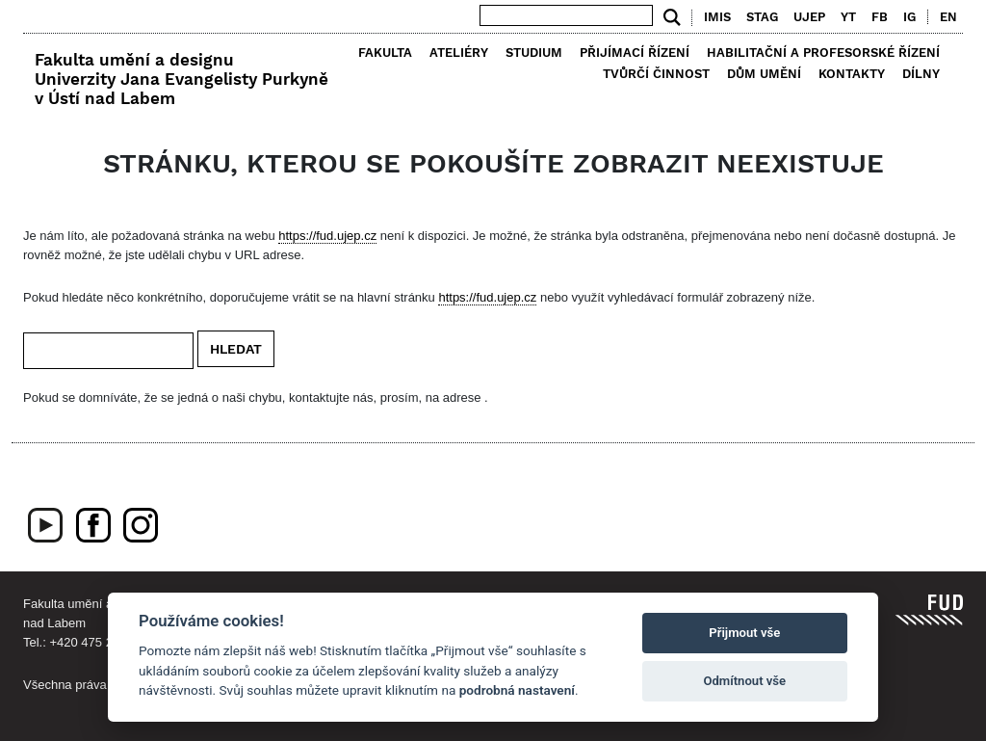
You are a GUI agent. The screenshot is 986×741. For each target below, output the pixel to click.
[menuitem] (944, 17)
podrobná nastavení (517, 690)
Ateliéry (458, 52)
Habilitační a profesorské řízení (823, 52)
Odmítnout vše (744, 681)
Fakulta (385, 52)
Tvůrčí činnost (656, 73)
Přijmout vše (744, 632)
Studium (534, 52)
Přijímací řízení (634, 52)
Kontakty (851, 73)
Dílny (921, 73)
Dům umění (764, 73)
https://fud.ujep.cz (327, 235)
